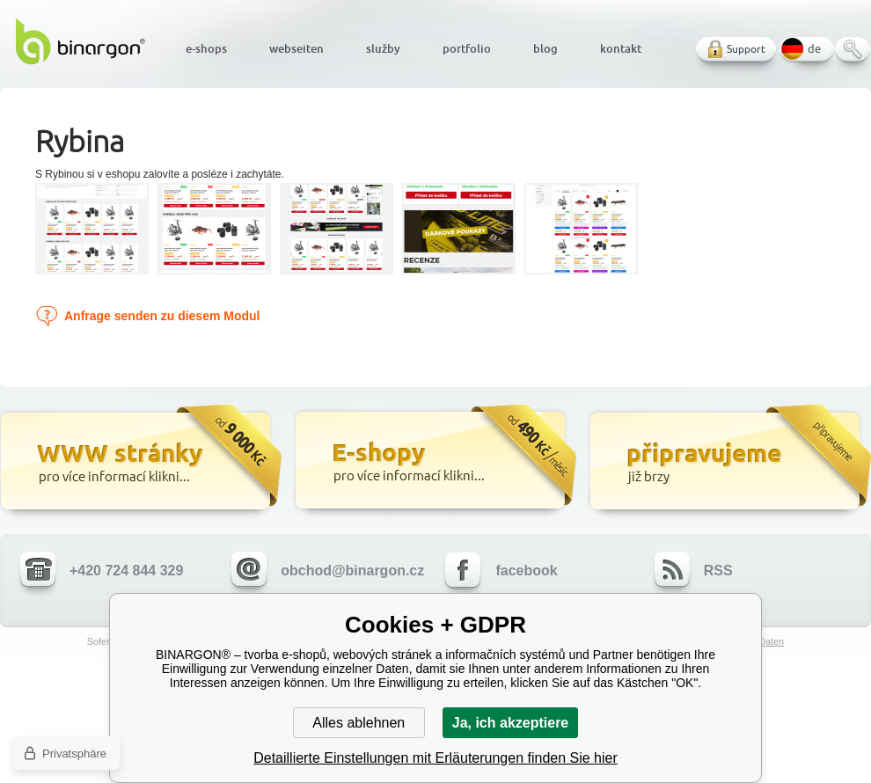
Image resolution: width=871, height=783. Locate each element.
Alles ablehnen (358, 722)
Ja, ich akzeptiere (510, 722)
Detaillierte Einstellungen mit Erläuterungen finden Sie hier (435, 757)
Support (746, 48)
